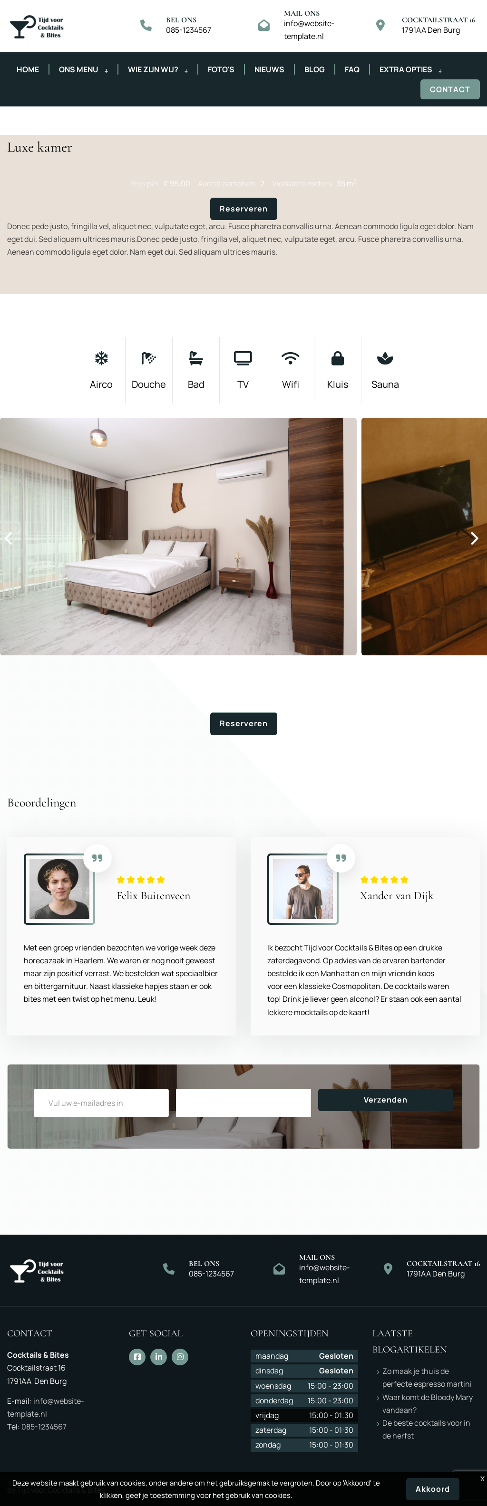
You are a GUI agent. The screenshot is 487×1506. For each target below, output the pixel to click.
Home (28, 69)
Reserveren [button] (244, 208)
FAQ (352, 69)
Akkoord (433, 1489)
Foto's (221, 69)
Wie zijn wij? (158, 69)
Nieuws (269, 69)
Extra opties (411, 69)
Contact (450, 89)
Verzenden (386, 1099)
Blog (314, 69)
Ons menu (83, 69)
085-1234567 (188, 30)
